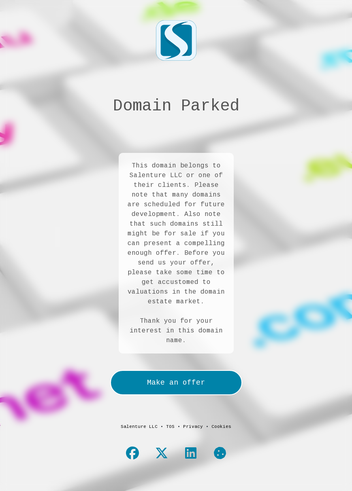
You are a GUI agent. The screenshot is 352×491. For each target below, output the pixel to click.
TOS (170, 426)
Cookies (221, 426)
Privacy (193, 426)
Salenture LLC (139, 426)
